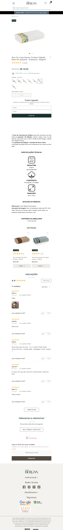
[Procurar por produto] (14, 8)
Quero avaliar (46, 280)
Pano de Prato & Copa (34, 16)
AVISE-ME (31, 115)
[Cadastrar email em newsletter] (31, 458)
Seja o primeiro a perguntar (31, 429)
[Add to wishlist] (50, 57)
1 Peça (21, 94)
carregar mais (31, 409)
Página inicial (15, 16)
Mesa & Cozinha (23, 16)
